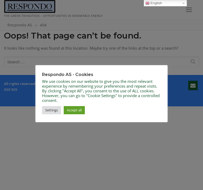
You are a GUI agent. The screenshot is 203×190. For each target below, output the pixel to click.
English (153, 3)
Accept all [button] (74, 110)
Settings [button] (51, 110)
